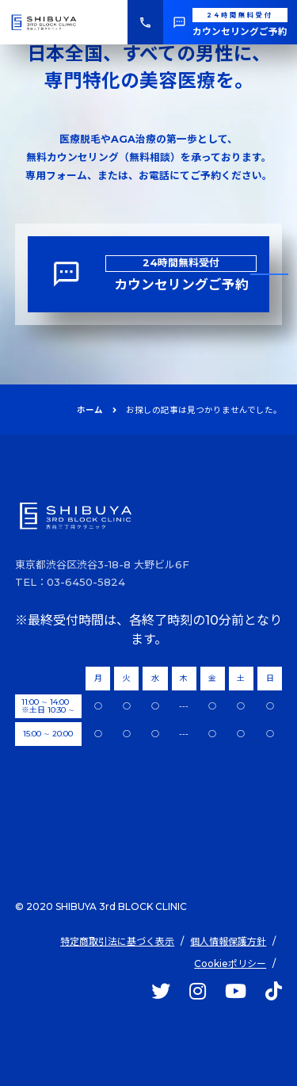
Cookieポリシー (230, 963)
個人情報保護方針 (228, 941)
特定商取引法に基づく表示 (117, 941)
